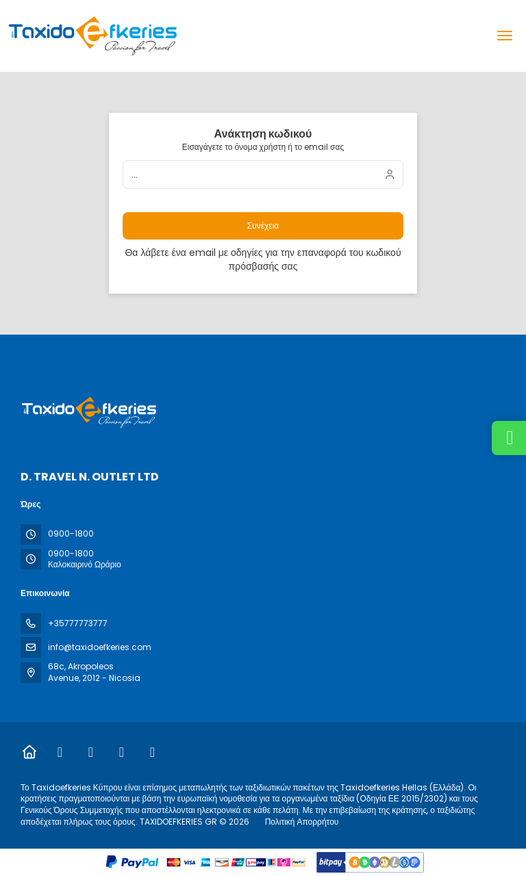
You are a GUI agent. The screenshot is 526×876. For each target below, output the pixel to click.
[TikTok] (121, 752)
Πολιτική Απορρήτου (302, 821)
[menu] (504, 36)
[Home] (29, 752)
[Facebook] (59, 752)
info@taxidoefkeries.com (99, 647)
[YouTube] (152, 752)
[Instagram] (90, 752)
